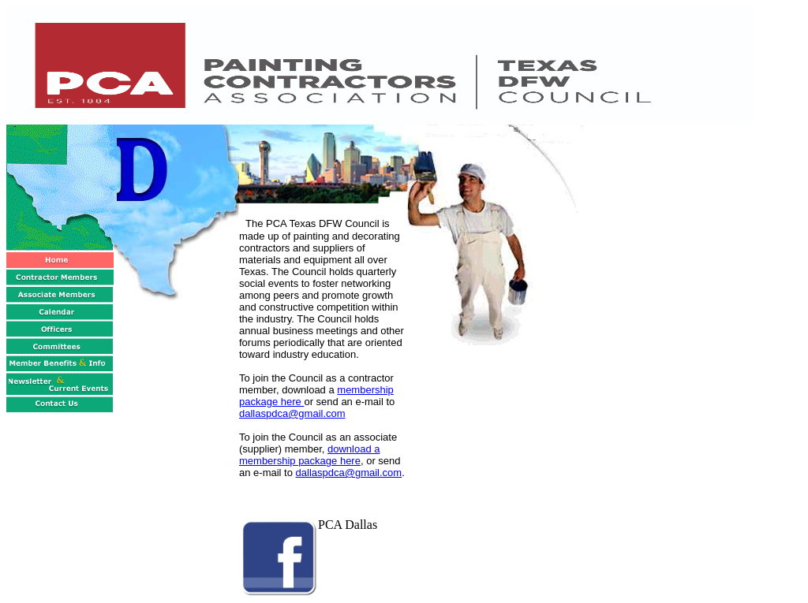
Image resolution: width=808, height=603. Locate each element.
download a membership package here (309, 455)
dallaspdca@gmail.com (292, 413)
